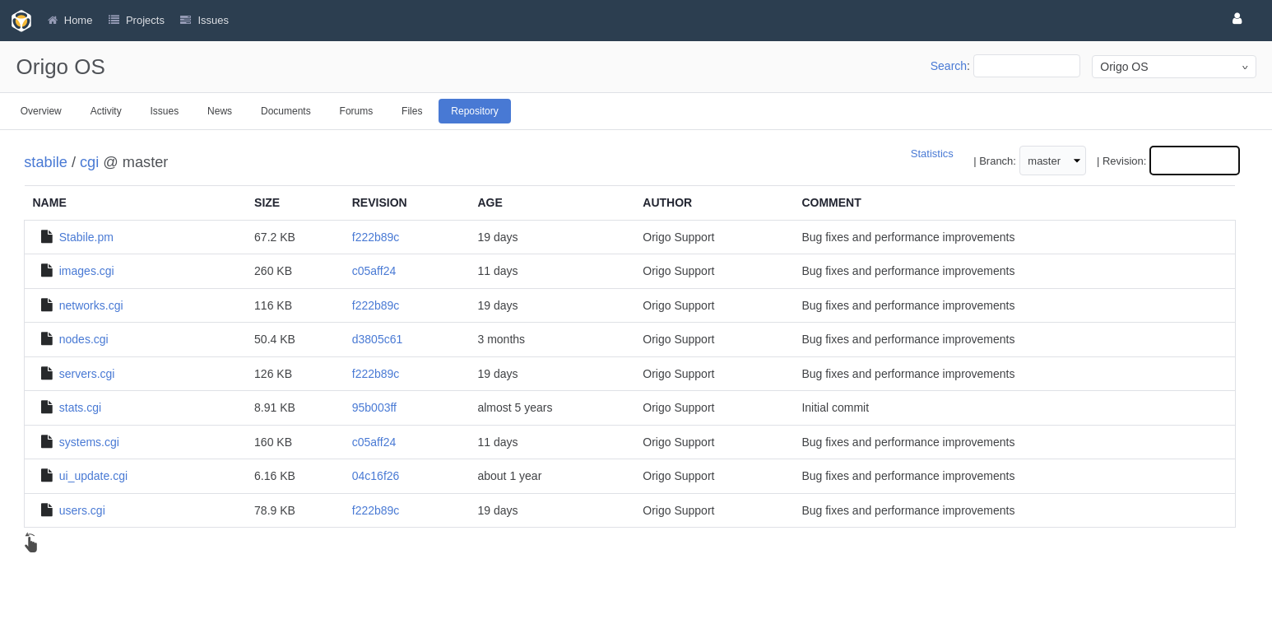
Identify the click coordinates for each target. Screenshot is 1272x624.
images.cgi (86, 270)
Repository (474, 111)
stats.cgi (80, 407)
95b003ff (374, 407)
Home (78, 20)
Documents (286, 111)
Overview (41, 111)
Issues (165, 111)
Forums (357, 111)
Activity (106, 111)
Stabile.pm (86, 237)
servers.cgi (87, 373)
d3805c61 (377, 339)
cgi (89, 162)
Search (949, 65)
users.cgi (82, 510)
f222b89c (376, 237)
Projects (145, 20)
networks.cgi (91, 305)
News (219, 111)
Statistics (932, 153)
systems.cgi (89, 442)
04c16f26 (376, 475)
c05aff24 (374, 270)
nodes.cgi (84, 339)
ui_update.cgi (93, 475)
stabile (45, 162)
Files (412, 111)
